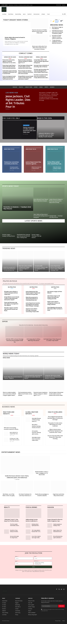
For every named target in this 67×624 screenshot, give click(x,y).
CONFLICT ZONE (28, 87)
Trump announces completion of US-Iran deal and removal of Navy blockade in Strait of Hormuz (57, 42)
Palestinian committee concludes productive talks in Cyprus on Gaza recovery (21, 5)
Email (35, 556)
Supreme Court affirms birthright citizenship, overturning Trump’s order (32, 310)
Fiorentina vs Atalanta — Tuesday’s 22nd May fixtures (17, 208)
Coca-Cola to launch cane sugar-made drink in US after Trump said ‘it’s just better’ (36, 537)
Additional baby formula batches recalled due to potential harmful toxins (32, 520)
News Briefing (18, 14)
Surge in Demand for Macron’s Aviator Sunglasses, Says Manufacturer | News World (54, 520)
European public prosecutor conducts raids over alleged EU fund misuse (41, 268)
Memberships (58, 5)
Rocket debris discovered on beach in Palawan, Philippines (15, 38)
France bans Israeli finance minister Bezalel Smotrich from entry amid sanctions (9, 67)
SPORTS (46, 87)
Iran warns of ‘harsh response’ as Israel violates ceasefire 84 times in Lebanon (57, 37)
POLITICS (21, 87)
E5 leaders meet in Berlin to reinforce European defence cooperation (11, 293)
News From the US (31, 149)
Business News (8, 407)
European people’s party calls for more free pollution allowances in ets (14, 167)
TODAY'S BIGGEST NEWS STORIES (15, 20)
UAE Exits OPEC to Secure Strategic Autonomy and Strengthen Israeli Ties (14, 340)
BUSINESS (52, 87)
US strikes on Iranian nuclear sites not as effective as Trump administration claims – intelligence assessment (41, 76)
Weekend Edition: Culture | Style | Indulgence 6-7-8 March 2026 (41, 473)
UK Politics (55, 287)
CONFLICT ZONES (25, 53)
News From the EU (9, 149)
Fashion (50, 507)
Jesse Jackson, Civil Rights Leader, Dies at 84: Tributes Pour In (18, 101)
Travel (48, 14)
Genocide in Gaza (10, 57)
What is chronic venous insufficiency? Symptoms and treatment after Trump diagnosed (55, 431)
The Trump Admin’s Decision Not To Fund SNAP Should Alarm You (36, 531)
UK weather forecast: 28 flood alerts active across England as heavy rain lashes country (36, 432)
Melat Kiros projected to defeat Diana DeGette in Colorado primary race (36, 167)
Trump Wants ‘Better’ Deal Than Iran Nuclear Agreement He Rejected (41, 61)
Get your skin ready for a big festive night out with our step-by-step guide (14, 537)
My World (29, 14)
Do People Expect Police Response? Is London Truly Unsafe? (52, 339)
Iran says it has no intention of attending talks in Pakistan (41, 66)
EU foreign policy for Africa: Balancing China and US (33, 339)
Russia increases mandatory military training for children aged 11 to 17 (25, 61)
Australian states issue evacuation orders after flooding (36, 439)
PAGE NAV (15, 87)
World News (10, 14)
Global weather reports (31, 413)
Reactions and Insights (8, 413)
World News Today (11, 353)
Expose (5, 321)
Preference (36, 561)
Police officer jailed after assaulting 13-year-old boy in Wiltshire (55, 163)
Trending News (8, 248)
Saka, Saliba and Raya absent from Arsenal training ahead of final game (41, 216)
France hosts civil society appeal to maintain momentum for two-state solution (9, 61)
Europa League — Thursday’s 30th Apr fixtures (36, 236)
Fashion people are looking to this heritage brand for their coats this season (57, 525)
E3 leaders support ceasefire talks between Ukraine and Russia (11, 309)
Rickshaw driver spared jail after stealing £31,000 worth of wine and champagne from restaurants (36, 525)
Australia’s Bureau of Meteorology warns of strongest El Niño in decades (36, 420)
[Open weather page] (56, 20)
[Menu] (64, 14)
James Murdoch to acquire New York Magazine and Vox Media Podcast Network (14, 433)
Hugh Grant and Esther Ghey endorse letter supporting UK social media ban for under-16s (58, 494)
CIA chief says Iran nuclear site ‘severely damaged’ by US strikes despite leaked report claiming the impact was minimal (41, 71)
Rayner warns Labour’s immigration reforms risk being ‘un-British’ (53, 303)
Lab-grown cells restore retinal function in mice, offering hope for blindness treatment (53, 377)
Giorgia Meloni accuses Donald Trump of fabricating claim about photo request (25, 78)
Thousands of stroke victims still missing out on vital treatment (55, 424)
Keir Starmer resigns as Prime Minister (57, 28)
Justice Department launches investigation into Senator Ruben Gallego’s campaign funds (57, 268)
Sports (24, 14)
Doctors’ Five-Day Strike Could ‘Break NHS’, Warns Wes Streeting (55, 437)
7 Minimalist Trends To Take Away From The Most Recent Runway (11, 520)
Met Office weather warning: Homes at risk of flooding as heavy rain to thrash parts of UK (36, 426)
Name (16, 556)
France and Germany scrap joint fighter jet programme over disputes (11, 304)
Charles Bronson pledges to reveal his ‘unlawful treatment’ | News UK (42, 494)
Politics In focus (10, 281)
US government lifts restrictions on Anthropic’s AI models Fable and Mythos (33, 377)
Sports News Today (10, 186)
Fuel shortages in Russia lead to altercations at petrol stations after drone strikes (25, 67)
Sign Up (63, 5)
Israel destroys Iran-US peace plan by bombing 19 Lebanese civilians (57, 32)
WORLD (41, 87)
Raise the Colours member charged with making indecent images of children (58, 167)
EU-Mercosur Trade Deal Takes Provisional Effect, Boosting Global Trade (15, 439)
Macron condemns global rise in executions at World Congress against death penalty (9, 394)
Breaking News (43, 564)
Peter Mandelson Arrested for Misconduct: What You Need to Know (54, 309)
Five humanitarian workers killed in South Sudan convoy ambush (25, 394)
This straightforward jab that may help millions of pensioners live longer (55, 418)
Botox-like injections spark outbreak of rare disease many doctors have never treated (57, 537)
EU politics (12, 287)
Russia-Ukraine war (25, 57)
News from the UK (52, 149)
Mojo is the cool (44, 118)
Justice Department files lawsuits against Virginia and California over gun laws (33, 163)
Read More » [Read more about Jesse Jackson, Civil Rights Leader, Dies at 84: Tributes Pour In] (8, 109)
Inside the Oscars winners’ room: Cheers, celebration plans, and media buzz (17, 476)
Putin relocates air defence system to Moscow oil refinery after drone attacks (25, 72)
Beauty (7, 507)
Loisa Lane (17, 479)
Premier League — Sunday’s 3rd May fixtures (8, 235)
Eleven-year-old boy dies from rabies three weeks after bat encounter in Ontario (39, 47)
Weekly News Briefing (43, 562)
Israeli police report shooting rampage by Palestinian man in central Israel (10, 72)
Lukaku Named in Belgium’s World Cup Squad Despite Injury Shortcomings (56, 201)
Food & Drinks (31, 507)
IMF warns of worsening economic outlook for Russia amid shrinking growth (11, 428)
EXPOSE (35, 87)
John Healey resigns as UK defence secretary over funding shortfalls (53, 297)
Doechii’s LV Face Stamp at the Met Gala (14, 531)
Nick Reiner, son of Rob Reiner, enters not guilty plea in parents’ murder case (8, 494)
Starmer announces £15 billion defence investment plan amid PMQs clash (39, 31)
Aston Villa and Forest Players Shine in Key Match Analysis (41, 200)
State (16, 561)
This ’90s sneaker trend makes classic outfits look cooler (14, 525)
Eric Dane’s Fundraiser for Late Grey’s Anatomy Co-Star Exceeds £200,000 (25, 494)
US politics (33, 287)
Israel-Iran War (41, 57)
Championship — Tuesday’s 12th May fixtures (56, 216)
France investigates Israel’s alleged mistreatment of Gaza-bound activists (9, 78)
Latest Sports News (33, 221)
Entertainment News (11, 452)
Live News (4, 14)
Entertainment (36, 14)
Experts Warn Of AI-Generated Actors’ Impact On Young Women (57, 531)
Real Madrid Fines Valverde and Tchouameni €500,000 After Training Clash (23, 236)
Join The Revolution (33, 553)
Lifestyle (43, 14)
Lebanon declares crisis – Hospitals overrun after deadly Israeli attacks (46, 134)
